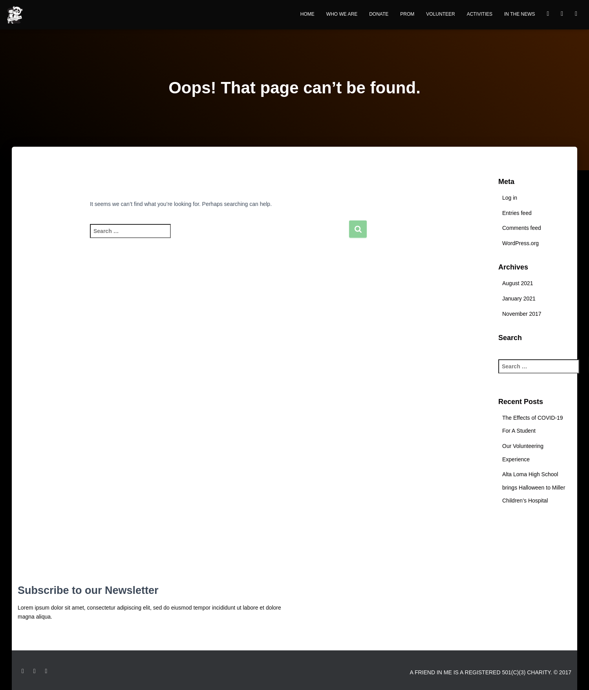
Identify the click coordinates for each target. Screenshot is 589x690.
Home (307, 14)
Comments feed (521, 228)
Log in (509, 198)
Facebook (548, 14)
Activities (479, 14)
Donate (378, 14)
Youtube (562, 14)
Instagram (34, 671)
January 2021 (519, 298)
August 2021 (517, 283)
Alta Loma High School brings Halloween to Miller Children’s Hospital (533, 487)
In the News (519, 14)
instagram (576, 14)
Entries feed (517, 213)
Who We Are (341, 14)
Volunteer (440, 14)
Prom (407, 14)
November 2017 (521, 314)
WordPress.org (520, 243)
